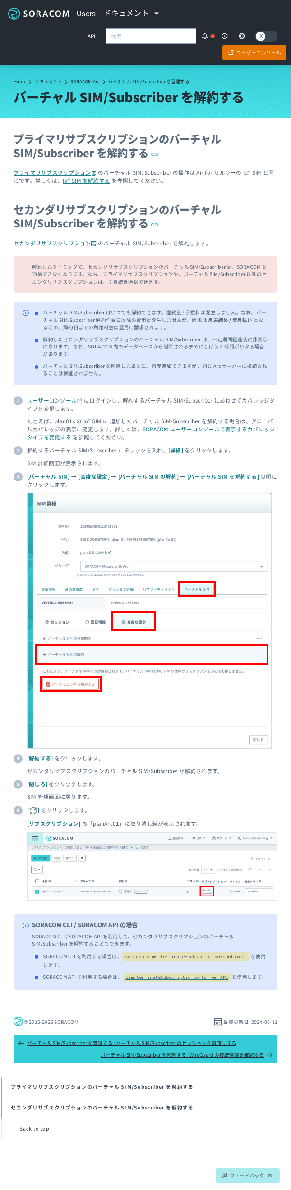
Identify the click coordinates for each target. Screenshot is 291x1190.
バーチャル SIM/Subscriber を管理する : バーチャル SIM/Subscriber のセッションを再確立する (127, 1043)
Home (20, 81)
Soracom (38, 14)
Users (86, 13)
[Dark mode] (266, 36)
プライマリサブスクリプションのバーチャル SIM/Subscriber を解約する (117, 145)
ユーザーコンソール (52, 400)
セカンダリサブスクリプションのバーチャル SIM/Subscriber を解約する (117, 216)
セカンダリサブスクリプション (55, 243)
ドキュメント (48, 81)
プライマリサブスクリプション (55, 172)
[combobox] (151, 36)
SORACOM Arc (85, 81)
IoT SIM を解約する (86, 180)
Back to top (34, 1128)
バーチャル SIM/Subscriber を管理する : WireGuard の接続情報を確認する (187, 1055)
